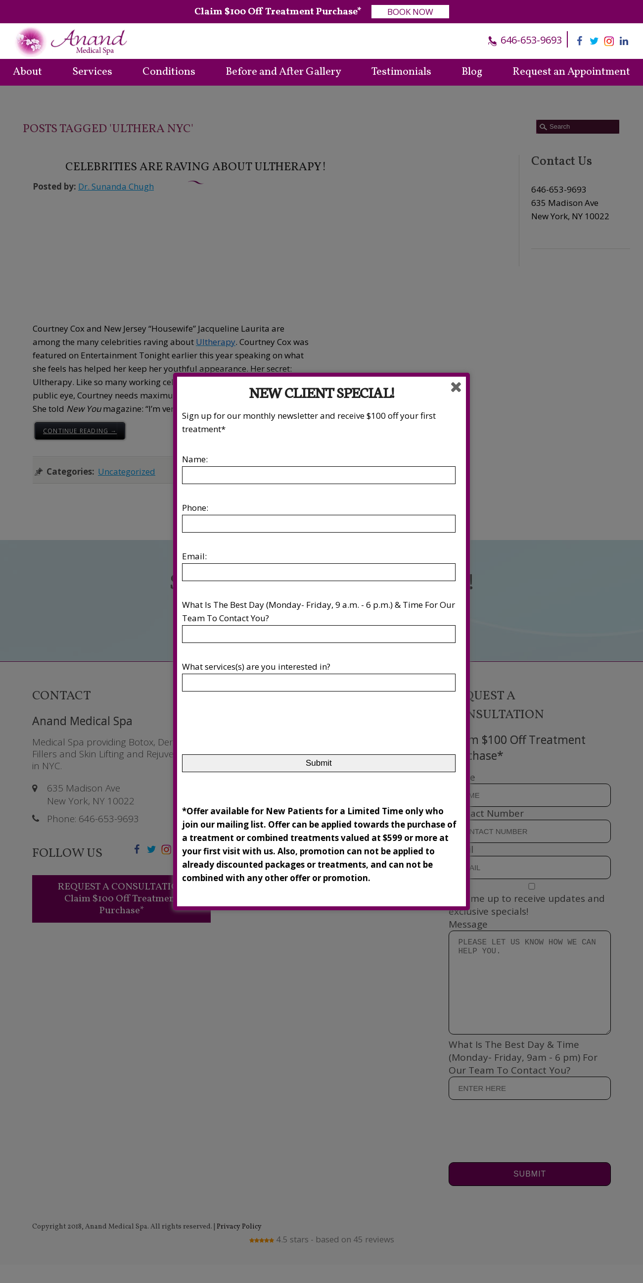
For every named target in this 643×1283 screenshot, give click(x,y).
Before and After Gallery (283, 72)
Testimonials (401, 72)
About (27, 72)
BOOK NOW (410, 11)
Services (92, 72)
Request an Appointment (571, 72)
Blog (471, 72)
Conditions (168, 72)
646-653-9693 (530, 40)
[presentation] (257, 727)
